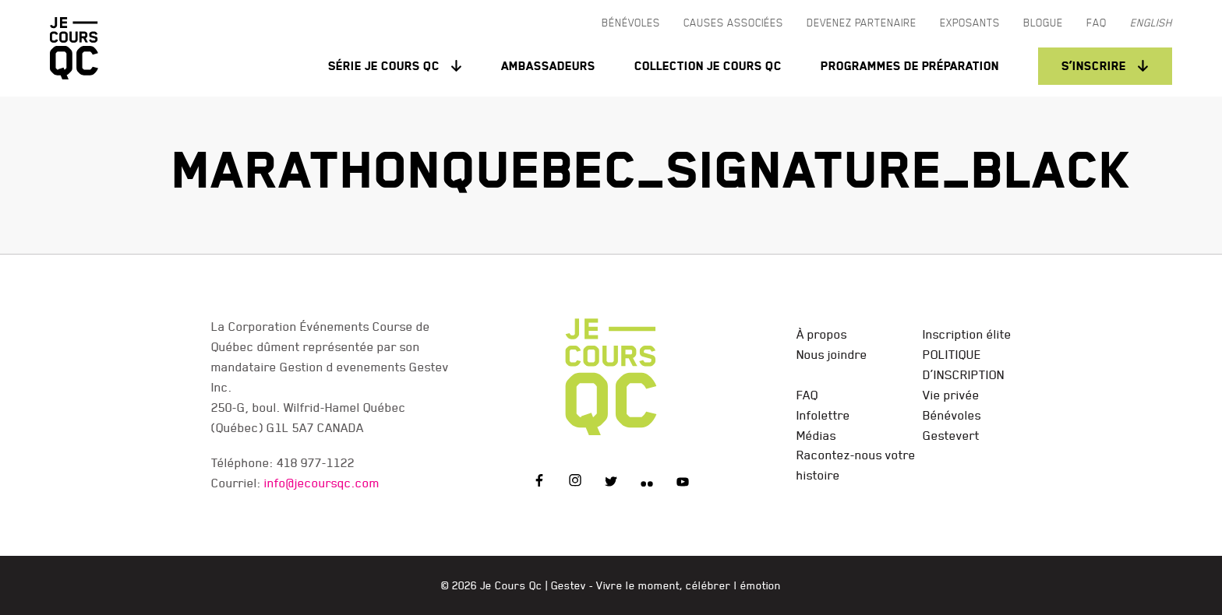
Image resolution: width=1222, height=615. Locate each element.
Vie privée (951, 395)
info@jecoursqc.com (322, 483)
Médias (816, 435)
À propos (821, 334)
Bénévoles (952, 415)
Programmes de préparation (910, 65)
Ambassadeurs (548, 65)
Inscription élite (967, 334)
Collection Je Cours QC (708, 65)
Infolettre (823, 415)
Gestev (568, 585)
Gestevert (951, 435)
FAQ (807, 395)
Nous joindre (831, 354)
